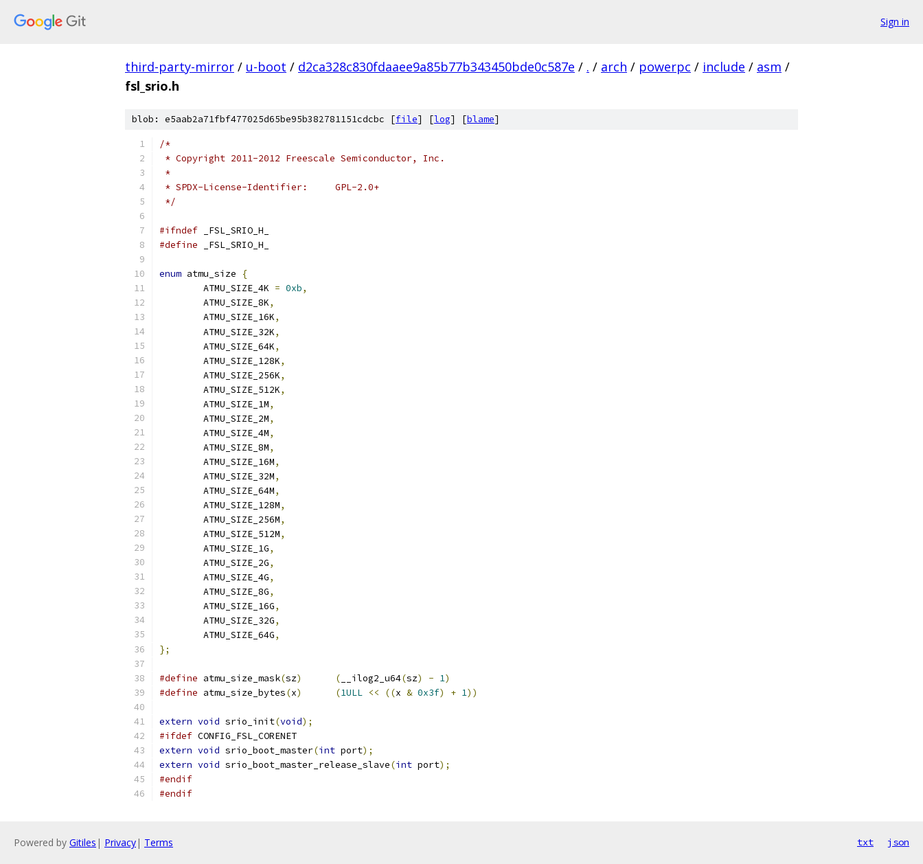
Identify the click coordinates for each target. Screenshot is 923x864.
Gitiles (82, 842)
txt (865, 842)
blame (480, 119)
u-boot (266, 66)
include (724, 66)
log (442, 119)
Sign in (894, 21)
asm (769, 66)
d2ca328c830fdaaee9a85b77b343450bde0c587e (436, 66)
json (898, 842)
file (407, 119)
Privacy (120, 842)
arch (614, 66)
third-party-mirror (179, 66)
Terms (158, 842)
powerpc (665, 66)
